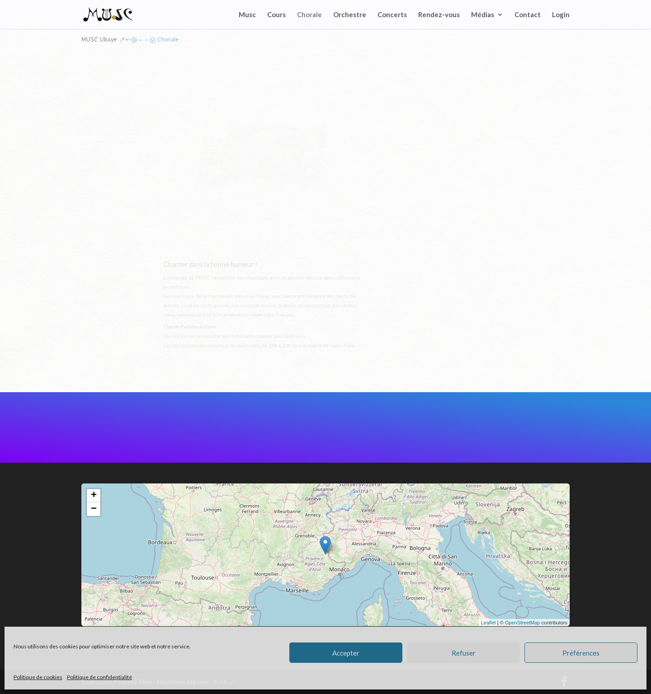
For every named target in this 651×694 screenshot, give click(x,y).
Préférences (580, 653)
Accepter (345, 653)
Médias (482, 15)
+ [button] (94, 495)
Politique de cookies (38, 677)
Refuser (464, 653)
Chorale (309, 15)
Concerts (392, 15)
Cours (276, 15)
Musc (247, 15)
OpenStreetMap (522, 622)
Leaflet (488, 622)
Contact (527, 15)
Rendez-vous (439, 15)
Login (561, 15)
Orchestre (349, 15)
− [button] (94, 509)
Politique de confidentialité (99, 677)
